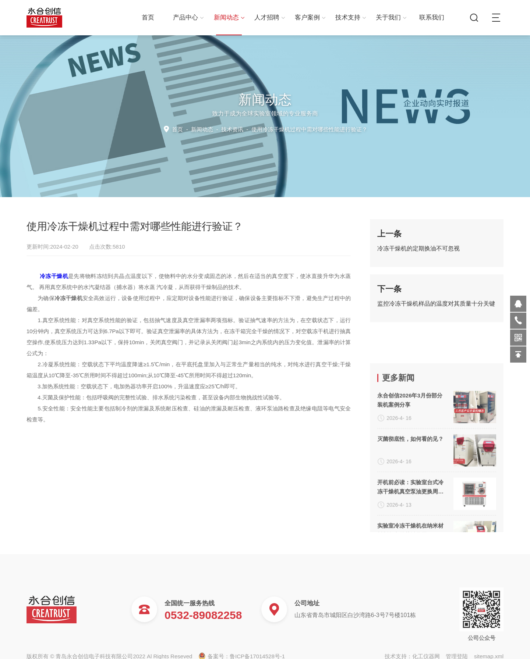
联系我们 (431, 17)
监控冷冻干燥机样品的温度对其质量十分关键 (436, 309)
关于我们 (391, 17)
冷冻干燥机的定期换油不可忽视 (418, 254)
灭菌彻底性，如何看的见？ (410, 517)
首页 (148, 17)
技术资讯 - (293, 129)
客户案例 (310, 17)
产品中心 (188, 17)
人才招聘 (269, 17)
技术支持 (350, 17)
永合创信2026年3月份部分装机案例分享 (409, 479)
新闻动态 (229, 17)
